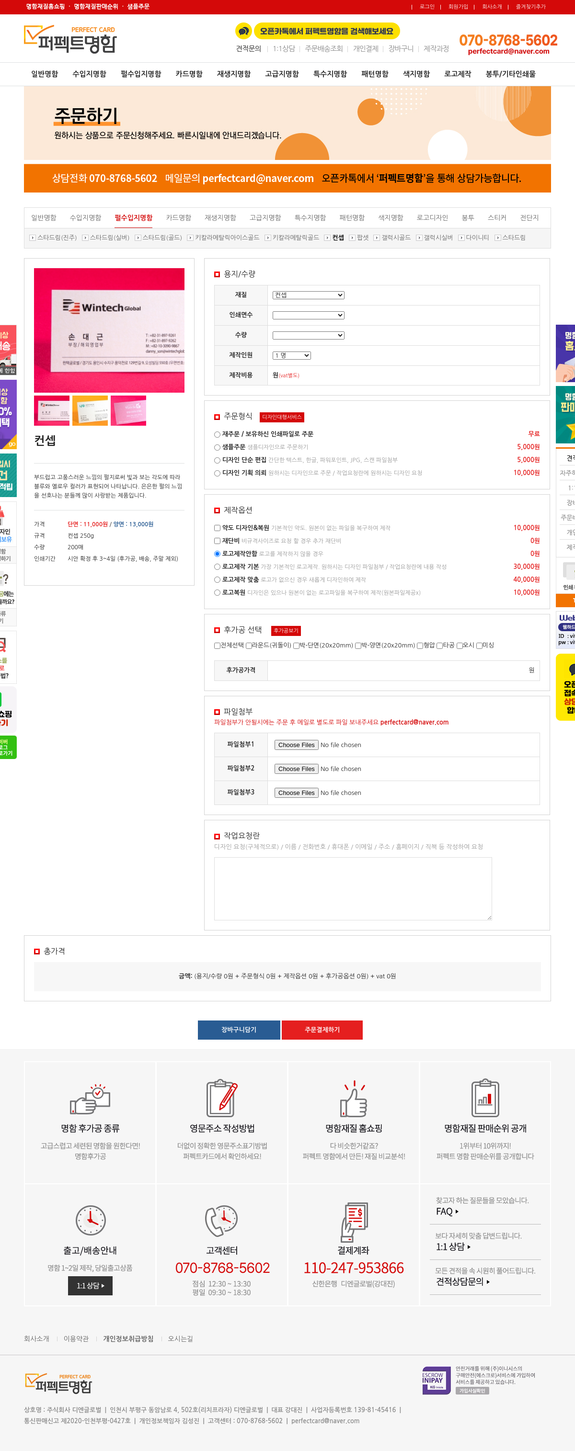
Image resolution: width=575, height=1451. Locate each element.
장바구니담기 (238, 1030)
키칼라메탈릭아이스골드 (227, 238)
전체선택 (232, 645)
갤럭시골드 (396, 238)
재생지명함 (234, 74)
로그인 (427, 7)
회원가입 (458, 7)
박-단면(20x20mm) (326, 645)
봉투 (468, 218)
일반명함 (44, 74)
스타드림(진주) (57, 238)
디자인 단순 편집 (244, 460)
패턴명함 (374, 74)
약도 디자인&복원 (246, 528)
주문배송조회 (324, 48)
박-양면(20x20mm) (388, 645)
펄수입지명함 (141, 74)
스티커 (497, 218)
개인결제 (365, 48)
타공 (448, 645)
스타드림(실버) (110, 238)
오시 (468, 645)
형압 (429, 645)
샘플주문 (234, 447)
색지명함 (416, 74)
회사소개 (492, 7)
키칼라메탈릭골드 (296, 238)
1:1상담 (284, 48)
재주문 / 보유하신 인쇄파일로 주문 (268, 434)
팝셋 (362, 238)
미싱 (488, 645)
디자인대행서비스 (282, 417)
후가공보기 (286, 631)
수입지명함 (89, 74)
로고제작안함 (239, 554)
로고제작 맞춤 (240, 580)
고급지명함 (282, 74)
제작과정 (436, 48)
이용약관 (76, 1339)
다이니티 (478, 238)
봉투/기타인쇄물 (511, 74)
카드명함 (189, 74)
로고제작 (457, 74)
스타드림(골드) (163, 238)
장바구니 (401, 48)
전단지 (529, 218)
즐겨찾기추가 (531, 7)
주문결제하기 (322, 1030)
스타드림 (514, 238)
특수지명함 (330, 74)
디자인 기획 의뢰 (244, 473)
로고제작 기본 (240, 567)
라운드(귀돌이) (272, 645)
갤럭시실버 (438, 238)
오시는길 (181, 1339)
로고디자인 (432, 218)
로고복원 (234, 592)
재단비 (231, 541)
